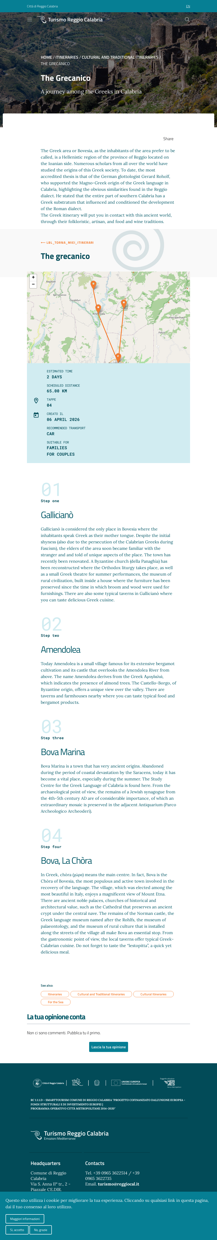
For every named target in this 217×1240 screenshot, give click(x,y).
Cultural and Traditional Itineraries (120, 57)
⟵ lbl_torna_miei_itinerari (67, 242)
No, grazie (40, 1229)
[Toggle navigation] (29, 19)
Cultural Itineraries (154, 994)
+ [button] (33, 277)
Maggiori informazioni (25, 1218)
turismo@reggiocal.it (118, 1184)
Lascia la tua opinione (108, 1047)
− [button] (33, 284)
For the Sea (55, 1002)
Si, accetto (17, 1229)
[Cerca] (187, 19)
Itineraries (67, 57)
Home (46, 57)
